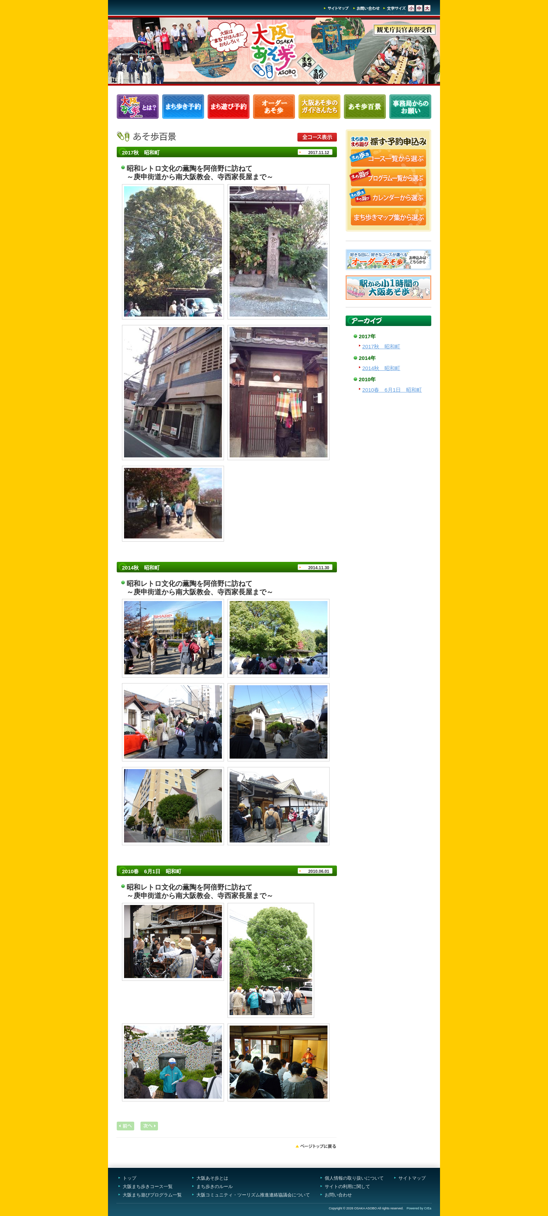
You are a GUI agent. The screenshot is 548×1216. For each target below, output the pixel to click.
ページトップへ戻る (316, 1146)
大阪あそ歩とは (212, 1178)
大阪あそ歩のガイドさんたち (319, 106)
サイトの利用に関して (347, 1186)
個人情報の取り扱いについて (354, 1178)
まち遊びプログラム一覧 (229, 106)
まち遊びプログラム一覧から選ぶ (388, 178)
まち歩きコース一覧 (183, 106)
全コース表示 (317, 137)
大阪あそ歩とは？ (138, 106)
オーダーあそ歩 (274, 106)
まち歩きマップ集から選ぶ (388, 217)
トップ (129, 1178)
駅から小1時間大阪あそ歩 (388, 287)
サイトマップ (337, 8)
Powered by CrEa (418, 1208)
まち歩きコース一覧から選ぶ (388, 158)
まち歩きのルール (214, 1186)
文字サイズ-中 (419, 8)
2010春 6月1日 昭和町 (392, 390)
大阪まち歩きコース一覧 (148, 1186)
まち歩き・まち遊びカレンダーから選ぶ (388, 197)
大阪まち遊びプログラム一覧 (152, 1194)
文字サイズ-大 (427, 8)
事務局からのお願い (410, 106)
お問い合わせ (366, 8)
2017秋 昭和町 (381, 346)
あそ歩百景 (365, 106)
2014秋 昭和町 (381, 368)
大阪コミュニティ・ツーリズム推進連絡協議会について (253, 1194)
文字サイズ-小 (411, 8)
